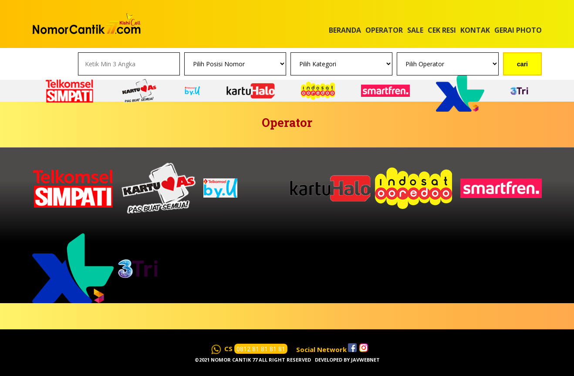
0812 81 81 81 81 (260, 349)
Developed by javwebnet (347, 359)
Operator (384, 30)
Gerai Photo (518, 30)
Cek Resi (442, 30)
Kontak (475, 30)
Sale (415, 30)
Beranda (345, 30)
